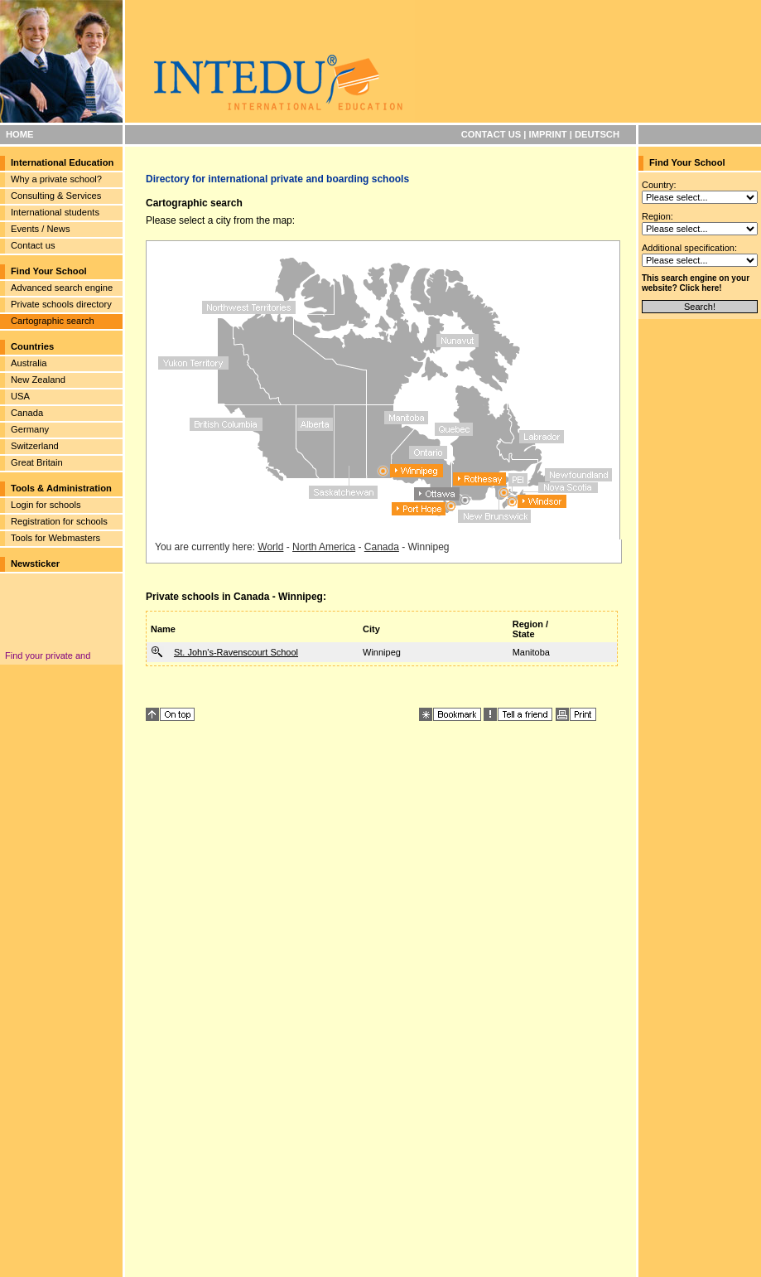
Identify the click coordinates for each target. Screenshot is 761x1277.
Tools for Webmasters (55, 538)
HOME (20, 134)
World (270, 547)
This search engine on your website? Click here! (695, 283)
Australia (29, 363)
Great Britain (37, 462)
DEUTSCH (597, 134)
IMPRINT (548, 134)
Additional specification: (689, 248)
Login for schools (46, 505)
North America (323, 547)
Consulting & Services (56, 196)
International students (55, 212)
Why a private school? (56, 179)
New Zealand (38, 380)
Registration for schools (59, 521)
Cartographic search (52, 321)
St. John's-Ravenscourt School (236, 652)
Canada (27, 413)
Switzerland (35, 446)
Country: (659, 185)
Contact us (33, 245)
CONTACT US (491, 134)
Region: (657, 216)
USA (20, 396)
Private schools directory (61, 304)
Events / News (40, 229)
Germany (30, 429)
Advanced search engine (62, 288)
